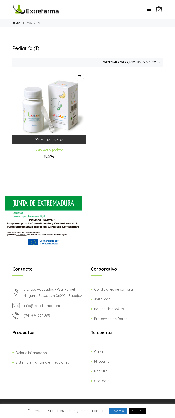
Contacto (102, 381)
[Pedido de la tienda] (130, 62)
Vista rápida (49, 139)
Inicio (16, 22)
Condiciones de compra (113, 289)
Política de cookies (109, 309)
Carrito (99, 351)
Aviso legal (102, 299)
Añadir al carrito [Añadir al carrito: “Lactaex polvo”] (79, 76)
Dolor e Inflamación (31, 353)
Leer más (118, 411)
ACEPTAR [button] (137, 411)
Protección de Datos (110, 319)
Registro (101, 371)
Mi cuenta (102, 361)
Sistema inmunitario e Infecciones (42, 362)
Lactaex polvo (49, 149)
